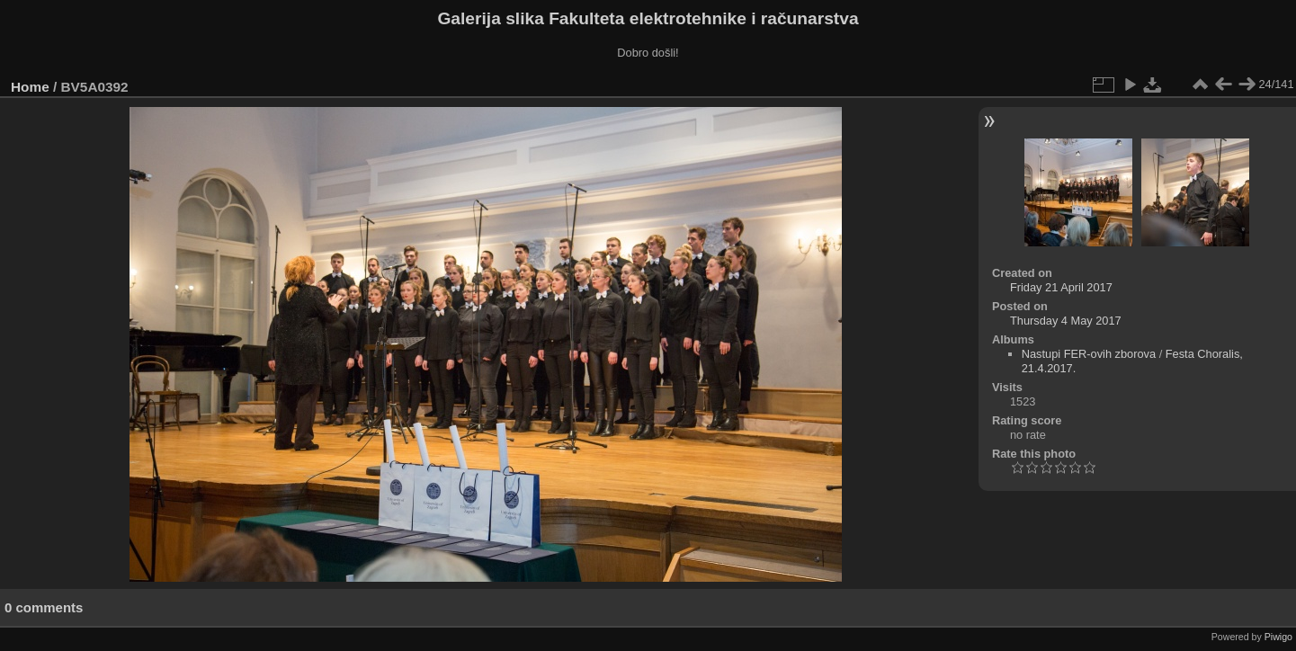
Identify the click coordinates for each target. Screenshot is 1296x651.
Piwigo (1278, 636)
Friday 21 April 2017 (1061, 287)
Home (30, 86)
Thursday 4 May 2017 (1066, 320)
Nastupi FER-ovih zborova (1089, 354)
